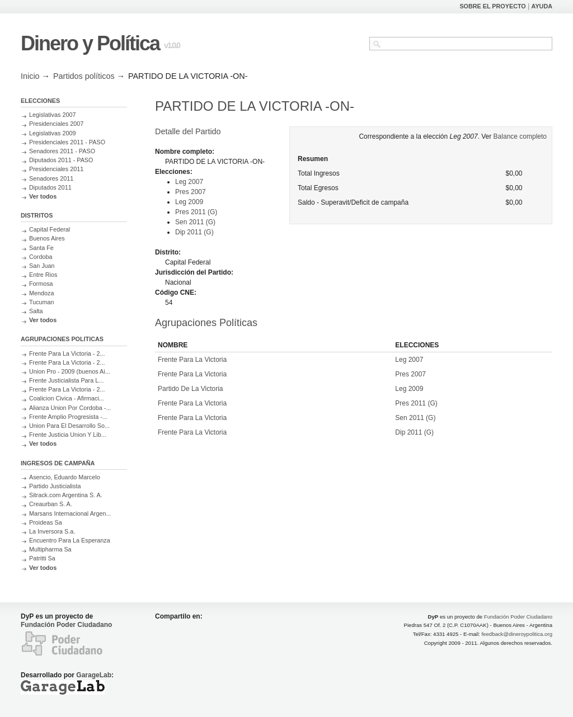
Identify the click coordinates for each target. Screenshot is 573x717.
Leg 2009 (189, 202)
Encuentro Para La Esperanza (69, 540)
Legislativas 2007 (52, 114)
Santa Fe (41, 247)
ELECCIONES (40, 100)
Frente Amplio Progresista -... (68, 416)
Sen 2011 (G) (195, 222)
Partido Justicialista (55, 486)
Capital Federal (49, 229)
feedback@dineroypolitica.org (516, 634)
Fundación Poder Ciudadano (66, 625)
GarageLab (93, 675)
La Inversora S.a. (52, 531)
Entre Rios (43, 274)
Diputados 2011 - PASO (61, 160)
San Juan (42, 265)
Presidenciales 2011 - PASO (67, 142)
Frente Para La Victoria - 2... (67, 353)
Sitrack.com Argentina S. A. (65, 495)
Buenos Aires (47, 238)
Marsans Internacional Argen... (70, 513)
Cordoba (40, 256)
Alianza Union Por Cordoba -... (70, 407)
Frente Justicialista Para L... (66, 380)
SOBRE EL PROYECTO (492, 6)
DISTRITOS (37, 215)
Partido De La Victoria (190, 389)
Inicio (30, 76)
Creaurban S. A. (50, 504)
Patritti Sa (42, 558)
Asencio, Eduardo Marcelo (64, 477)
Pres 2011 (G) (196, 212)
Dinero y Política (90, 43)
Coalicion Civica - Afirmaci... (66, 398)
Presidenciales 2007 (56, 123)
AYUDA (542, 6)
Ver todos (43, 196)
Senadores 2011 (51, 178)
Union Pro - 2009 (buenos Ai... (69, 371)
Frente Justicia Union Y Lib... (67, 434)
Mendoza (41, 293)
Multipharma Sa (50, 549)
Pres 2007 (190, 192)
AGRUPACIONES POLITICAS (62, 339)
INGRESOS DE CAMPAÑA (58, 463)
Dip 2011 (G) (194, 232)
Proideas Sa (45, 522)
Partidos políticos (84, 76)
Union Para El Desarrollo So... (69, 425)
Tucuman (41, 302)
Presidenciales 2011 (56, 169)
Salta (36, 311)
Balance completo (520, 136)
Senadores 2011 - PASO (62, 151)
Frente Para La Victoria (192, 360)
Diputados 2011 (50, 187)
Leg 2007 (189, 182)
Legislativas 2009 (52, 133)
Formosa (41, 283)
